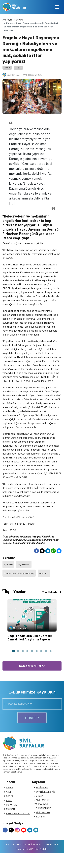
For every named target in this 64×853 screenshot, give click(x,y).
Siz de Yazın (52, 844)
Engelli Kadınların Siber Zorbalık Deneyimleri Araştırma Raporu (29, 637)
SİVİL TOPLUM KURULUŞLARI (42, 802)
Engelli (18, 67)
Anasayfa (7, 19)
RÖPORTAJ (11, 804)
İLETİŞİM (40, 816)
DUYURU (10, 809)
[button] (13, 651)
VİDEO (9, 800)
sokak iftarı (44, 573)
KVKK (28, 844)
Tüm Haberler (51, 592)
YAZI (8, 791)
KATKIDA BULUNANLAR (18, 813)
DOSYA (9, 796)
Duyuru (19, 19)
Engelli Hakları (24, 564)
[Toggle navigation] (57, 7)
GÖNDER (32, 718)
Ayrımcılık (8, 564)
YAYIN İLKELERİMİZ (45, 791)
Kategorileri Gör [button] (32, 666)
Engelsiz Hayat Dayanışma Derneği (19, 573)
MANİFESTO (42, 787)
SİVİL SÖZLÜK (43, 812)
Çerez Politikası (14, 844)
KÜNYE (39, 796)
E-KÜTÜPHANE (43, 808)
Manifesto (38, 844)
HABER (9, 787)
